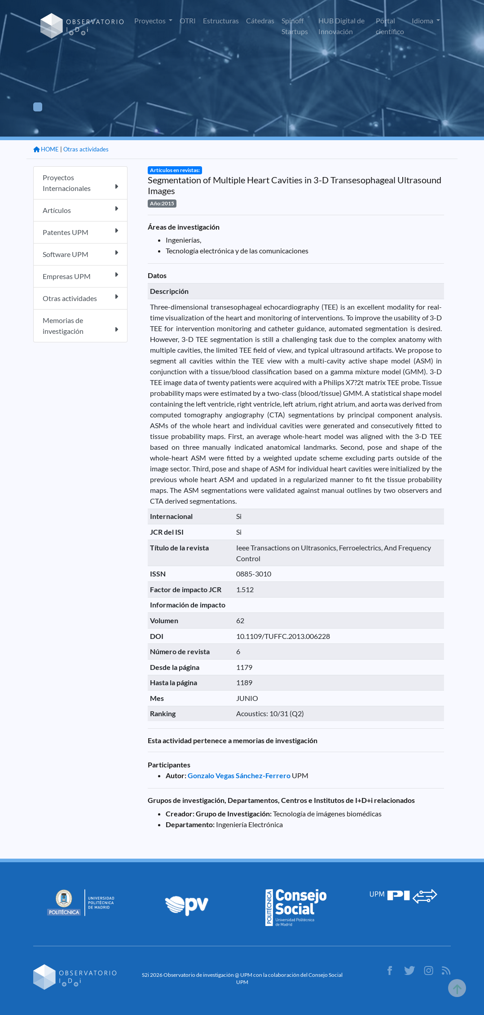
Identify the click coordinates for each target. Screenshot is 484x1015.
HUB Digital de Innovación (341, 25)
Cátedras (260, 20)
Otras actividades (86, 149)
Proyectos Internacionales (80, 182)
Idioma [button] (423, 20)
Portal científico (390, 25)
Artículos (80, 209)
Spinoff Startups (295, 25)
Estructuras (221, 20)
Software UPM (80, 253)
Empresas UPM (80, 275)
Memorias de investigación (80, 325)
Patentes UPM (80, 231)
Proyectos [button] (150, 20)
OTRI (188, 20)
